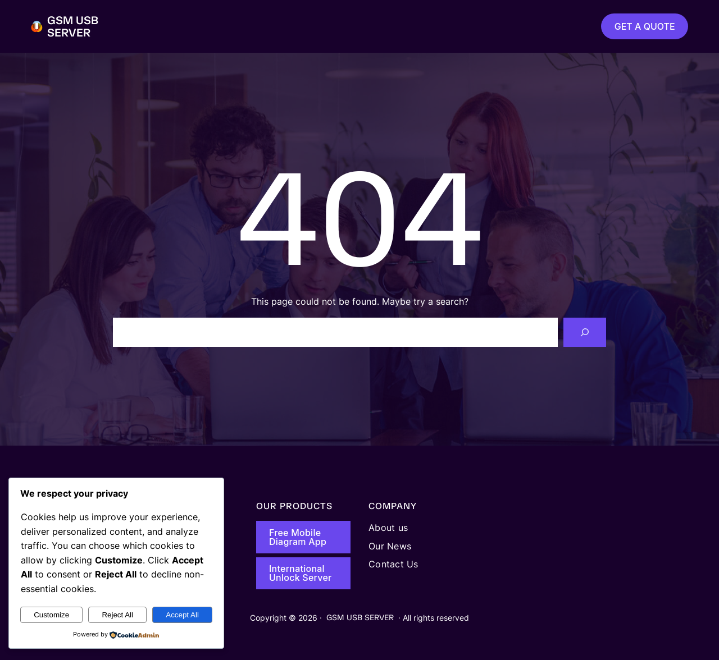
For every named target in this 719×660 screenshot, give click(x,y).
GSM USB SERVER (72, 26)
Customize (51, 615)
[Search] (584, 332)
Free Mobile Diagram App (297, 537)
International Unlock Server (300, 573)
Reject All (117, 615)
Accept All (182, 615)
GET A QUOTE (645, 26)
